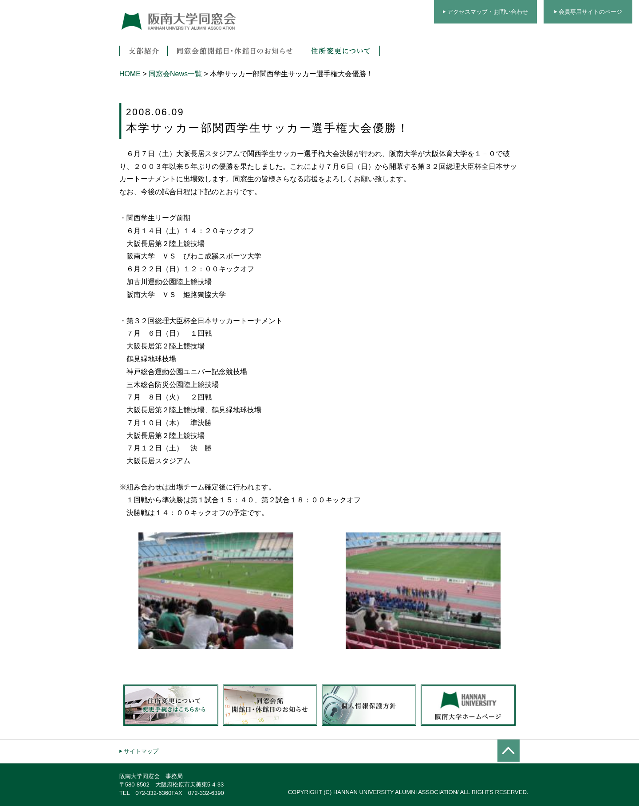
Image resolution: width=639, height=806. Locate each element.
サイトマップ (141, 751)
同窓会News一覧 (175, 74)
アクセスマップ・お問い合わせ (487, 11)
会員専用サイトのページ (590, 11)
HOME (130, 74)
